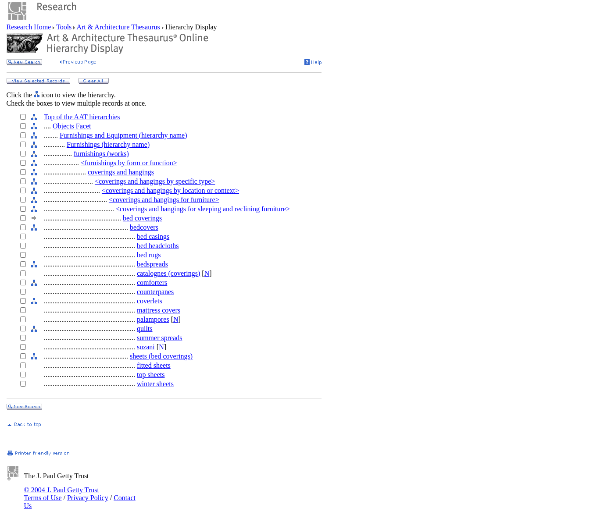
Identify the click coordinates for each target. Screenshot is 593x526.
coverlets (149, 301)
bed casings (153, 236)
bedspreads (152, 264)
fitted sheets (154, 365)
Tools (63, 27)
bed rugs (149, 255)
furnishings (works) (101, 153)
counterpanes (155, 291)
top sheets (151, 374)
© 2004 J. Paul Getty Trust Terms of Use (61, 493)
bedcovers (144, 227)
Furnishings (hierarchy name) (108, 144)
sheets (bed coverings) (161, 356)
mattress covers (158, 310)
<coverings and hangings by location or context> (170, 190)
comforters (152, 282)
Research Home (30, 27)
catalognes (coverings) (168, 273)
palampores (153, 319)
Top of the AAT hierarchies (82, 117)
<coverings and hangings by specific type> (155, 181)
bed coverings (142, 218)
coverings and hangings (121, 172)
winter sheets (155, 383)
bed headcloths (158, 245)
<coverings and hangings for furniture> (164, 199)
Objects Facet (72, 126)
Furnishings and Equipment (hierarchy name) (123, 135)
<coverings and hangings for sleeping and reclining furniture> (203, 209)
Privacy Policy (87, 497)
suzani (146, 347)
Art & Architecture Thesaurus (118, 27)
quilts (145, 328)
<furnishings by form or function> (129, 163)
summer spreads (159, 337)
